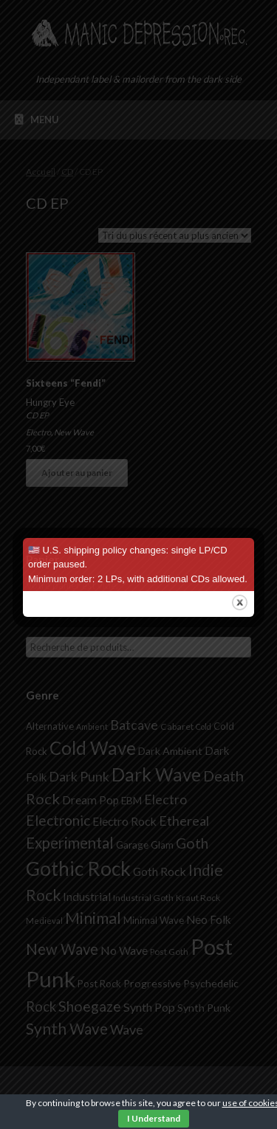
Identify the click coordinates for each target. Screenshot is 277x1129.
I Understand (153, 1118)
